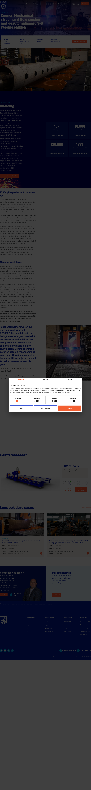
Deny (21, 408)
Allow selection (45, 408)
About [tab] (70, 380)
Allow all (69, 408)
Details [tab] (45, 380)
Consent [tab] (21, 380)
